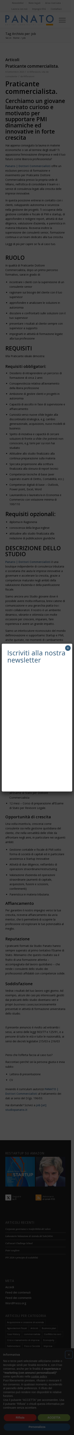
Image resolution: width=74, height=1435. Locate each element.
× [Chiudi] (68, 648)
